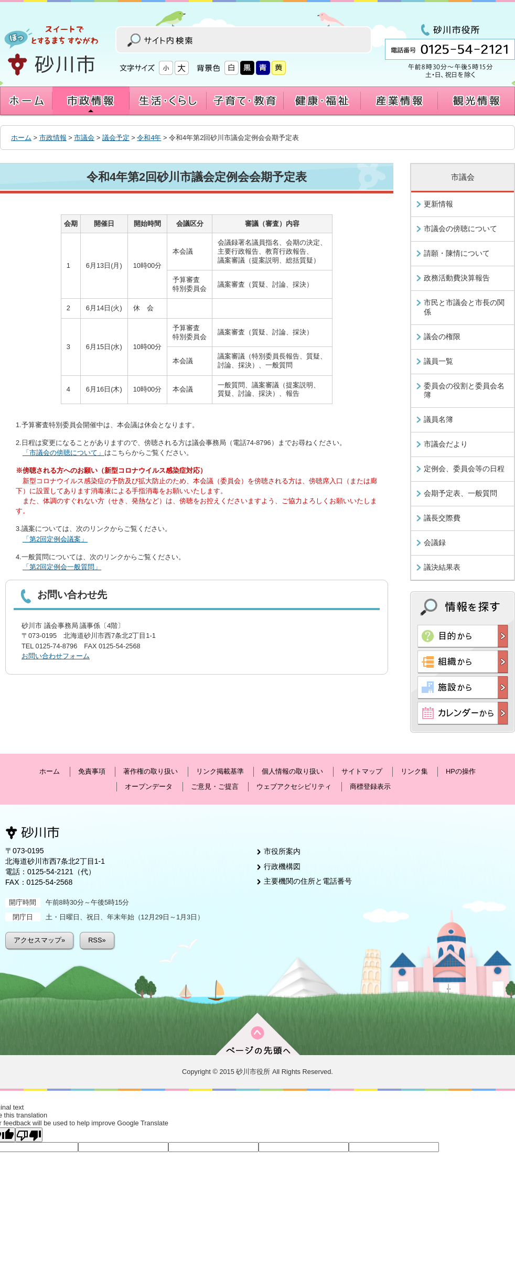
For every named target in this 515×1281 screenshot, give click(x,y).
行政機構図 (282, 866)
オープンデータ (149, 786)
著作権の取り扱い (150, 771)
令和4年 (149, 138)
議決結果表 (442, 567)
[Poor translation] (28, 1134)
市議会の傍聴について (460, 228)
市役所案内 (282, 851)
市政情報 (53, 138)
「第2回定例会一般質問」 (62, 567)
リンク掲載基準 (220, 771)
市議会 (84, 138)
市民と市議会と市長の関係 (464, 307)
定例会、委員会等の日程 (464, 468)
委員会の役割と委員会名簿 (464, 390)
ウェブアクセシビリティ (293, 786)
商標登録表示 (370, 786)
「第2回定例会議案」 (55, 539)
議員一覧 (438, 361)
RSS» (96, 940)
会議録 (435, 542)
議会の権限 (442, 336)
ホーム (21, 138)
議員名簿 (438, 419)
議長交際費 (442, 518)
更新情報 (438, 204)
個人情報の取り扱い (292, 771)
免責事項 (91, 771)
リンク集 (414, 771)
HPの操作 (461, 771)
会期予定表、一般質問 (460, 493)
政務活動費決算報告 (457, 278)
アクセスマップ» (39, 940)
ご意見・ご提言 (215, 786)
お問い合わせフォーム (56, 656)
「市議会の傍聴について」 (63, 453)
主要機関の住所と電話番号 (308, 881)
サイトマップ (361, 771)
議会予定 (116, 138)
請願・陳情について (457, 253)
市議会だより (446, 444)
